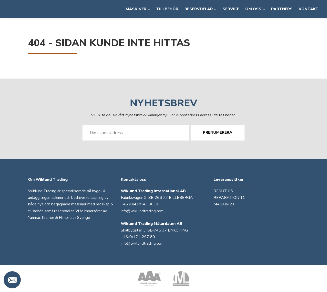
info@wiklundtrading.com (142, 211)
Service (231, 9)
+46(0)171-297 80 (138, 237)
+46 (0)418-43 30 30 (140, 204)
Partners (282, 9)
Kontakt (308, 9)
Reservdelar (198, 9)
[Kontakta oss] (12, 279)
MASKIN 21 (224, 204)
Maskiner (136, 9)
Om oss (253, 9)
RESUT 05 (223, 191)
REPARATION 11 (229, 197)
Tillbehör (167, 9)
